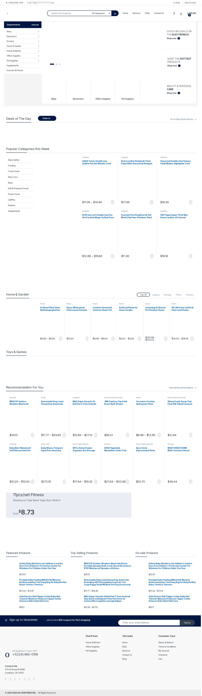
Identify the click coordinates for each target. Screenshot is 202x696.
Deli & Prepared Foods (18, 188)
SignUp (187, 622)
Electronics (11, 36)
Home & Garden (14, 46)
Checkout (162, 655)
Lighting (11, 199)
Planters (11, 205)
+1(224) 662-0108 (14, 3)
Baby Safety (13, 160)
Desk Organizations (80, 444)
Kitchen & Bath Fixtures (113, 397)
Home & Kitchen (14, 51)
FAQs (147, 13)
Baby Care (13, 177)
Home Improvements (144, 444)
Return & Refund (165, 642)
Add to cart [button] (87, 338)
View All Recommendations (181, 387)
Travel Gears (14, 171)
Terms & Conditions (167, 646)
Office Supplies (13, 56)
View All (35, 25)
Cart (160, 659)
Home (125, 13)
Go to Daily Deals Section (181, 119)
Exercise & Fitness (15, 70)
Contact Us (159, 13)
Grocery (10, 41)
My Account (190, 3)
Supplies (85, 157)
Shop (176, 3)
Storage (167, 294)
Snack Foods (14, 194)
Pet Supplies (12, 60)
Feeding (11, 165)
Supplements (12, 65)
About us (136, 13)
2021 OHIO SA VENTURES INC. (21, 693)
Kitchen (107, 444)
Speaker (12, 397)
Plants (179, 294)
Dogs (43, 397)
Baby (9, 31)
